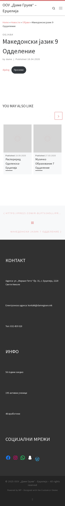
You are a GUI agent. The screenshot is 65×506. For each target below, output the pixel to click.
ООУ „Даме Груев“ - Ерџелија (30, 481)
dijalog (6, 69)
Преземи (19, 69)
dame (9, 59)
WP (20, 490)
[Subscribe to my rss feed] (32, 499)
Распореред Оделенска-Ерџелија (13, 163)
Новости (15, 22)
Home (6, 22)
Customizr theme (49, 490)
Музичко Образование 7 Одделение (44, 163)
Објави (26, 22)
